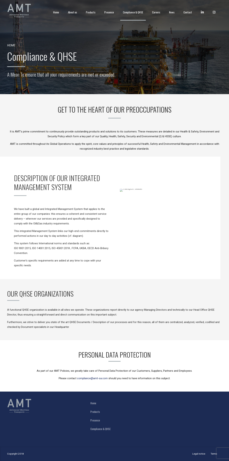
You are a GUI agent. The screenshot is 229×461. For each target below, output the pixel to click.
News (171, 12)
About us (72, 12)
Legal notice (198, 453)
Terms (214, 453)
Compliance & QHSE (133, 12)
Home (56, 12)
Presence (109, 12)
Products (90, 12)
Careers (156, 12)
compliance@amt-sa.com (92, 378)
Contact (187, 12)
